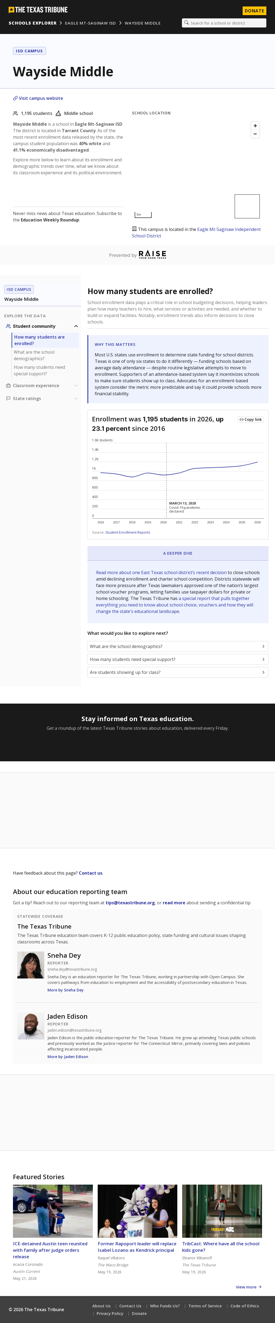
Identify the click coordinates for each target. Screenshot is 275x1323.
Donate (139, 1313)
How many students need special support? (39, 370)
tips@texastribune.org (130, 903)
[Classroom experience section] (42, 385)
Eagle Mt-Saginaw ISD (90, 23)
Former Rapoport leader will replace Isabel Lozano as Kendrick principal (137, 1246)
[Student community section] (42, 326)
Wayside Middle (143, 23)
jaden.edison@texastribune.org (74, 1030)
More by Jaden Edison (67, 1056)
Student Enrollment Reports (127, 532)
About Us (101, 1305)
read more (174, 903)
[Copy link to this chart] (250, 419)
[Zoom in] (255, 126)
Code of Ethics (244, 1305)
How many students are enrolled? (39, 340)
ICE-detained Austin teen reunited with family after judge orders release (50, 1250)
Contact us (90, 873)
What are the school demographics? (34, 355)
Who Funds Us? (165, 1305)
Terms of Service (205, 1305)
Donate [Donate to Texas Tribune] (254, 11)
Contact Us (130, 1305)
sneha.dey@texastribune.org (72, 969)
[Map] (197, 170)
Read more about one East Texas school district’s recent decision (162, 572)
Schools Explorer (32, 23)
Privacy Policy (110, 1313)
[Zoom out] (255, 134)
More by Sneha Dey (65, 990)
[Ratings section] (42, 398)
